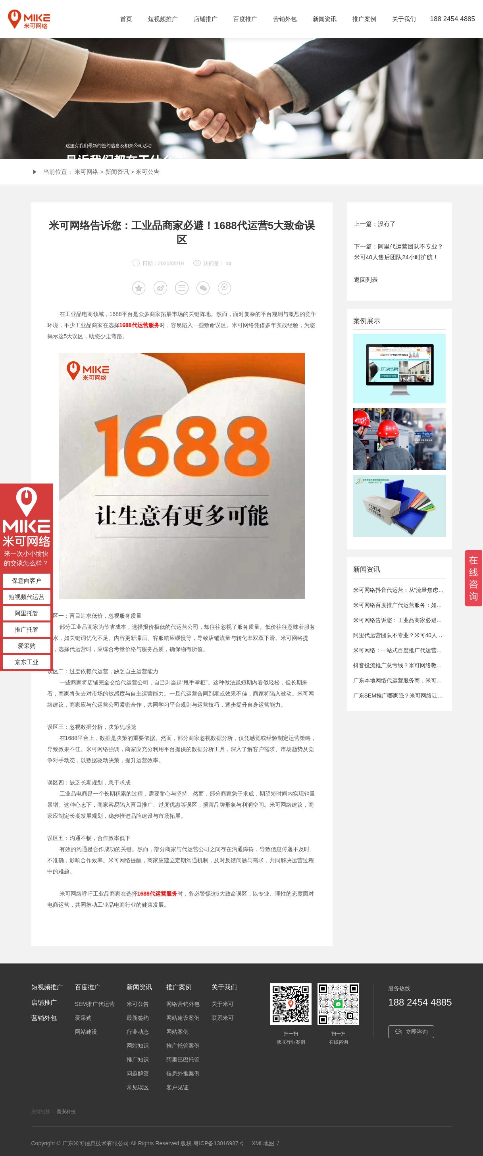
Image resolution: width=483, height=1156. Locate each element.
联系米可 (223, 1018)
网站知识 (138, 1045)
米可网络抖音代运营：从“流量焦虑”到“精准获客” (412, 590)
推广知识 (138, 1059)
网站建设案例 (183, 1018)
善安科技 (66, 1111)
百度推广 (245, 18)
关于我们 (404, 18)
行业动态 (138, 1032)
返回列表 (366, 279)
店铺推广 (205, 18)
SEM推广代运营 (95, 1004)
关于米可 (223, 1004)
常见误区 (138, 1087)
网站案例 (177, 1032)
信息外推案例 (183, 1073)
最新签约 (138, 1018)
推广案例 (364, 18)
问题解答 (138, 1073)
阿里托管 (26, 613)
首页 (126, 18)
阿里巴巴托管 (183, 1059)
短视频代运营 (26, 596)
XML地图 (263, 1143)
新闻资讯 (325, 18)
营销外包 (285, 18)
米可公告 (148, 171)
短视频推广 (163, 18)
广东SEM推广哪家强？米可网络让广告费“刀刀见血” (416, 695)
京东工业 (26, 662)
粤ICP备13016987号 (218, 1143)
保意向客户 (27, 580)
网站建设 (86, 1032)
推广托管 (26, 629)
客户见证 (177, 1087)
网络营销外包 (183, 1004)
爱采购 (27, 645)
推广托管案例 (183, 1045)
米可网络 (86, 171)
